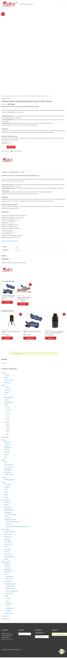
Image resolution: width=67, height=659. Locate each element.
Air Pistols (6, 375)
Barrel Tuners (7, 502)
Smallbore (8, 611)
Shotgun (6, 492)
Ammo (3, 385)
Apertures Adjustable (9, 531)
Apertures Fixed (8, 534)
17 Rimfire (6, 387)
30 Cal (7, 417)
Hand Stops (9, 524)
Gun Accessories (6, 500)
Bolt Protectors (8, 507)
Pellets (6, 405)
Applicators (7, 442)
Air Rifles (6, 377)
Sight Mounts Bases (9, 556)
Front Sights (7, 541)
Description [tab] (4, 172)
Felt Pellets (7, 449)
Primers (8, 432)
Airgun (7, 601)
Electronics (4, 477)
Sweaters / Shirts (8, 474)
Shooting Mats (8, 581)
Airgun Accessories (9, 380)
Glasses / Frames (8, 544)
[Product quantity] (4, 147)
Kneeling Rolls (7, 569)
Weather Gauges (8, 613)
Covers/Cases (7, 536)
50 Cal (7, 419)
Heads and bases (10, 588)
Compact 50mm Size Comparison (10, 241)
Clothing (4, 460)
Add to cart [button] (7, 302)
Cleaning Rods (7, 447)
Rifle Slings (7, 517)
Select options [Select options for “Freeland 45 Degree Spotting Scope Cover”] (30, 338)
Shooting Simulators (9, 479)
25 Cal (7, 414)
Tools (7, 434)
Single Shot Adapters (11, 514)
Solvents (6, 454)
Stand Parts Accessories (12, 591)
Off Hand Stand (8, 571)
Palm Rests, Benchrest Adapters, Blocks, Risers (17, 526)
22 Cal (7, 412)
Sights (5, 559)
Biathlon (6, 505)
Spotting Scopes (8, 593)
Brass (7, 424)
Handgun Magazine (9, 510)
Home (3, 96)
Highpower (8, 603)
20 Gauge (8, 409)
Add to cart (11, 147)
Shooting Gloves (8, 472)
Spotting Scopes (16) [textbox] (41, 637)
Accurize (8, 598)
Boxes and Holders (9, 397)
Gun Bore (6, 546)
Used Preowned (5, 619)
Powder (8, 429)
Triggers (6, 497)
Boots (5, 462)
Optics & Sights (5, 529)
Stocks (6, 494)
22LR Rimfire (7, 390)
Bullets (7, 427)
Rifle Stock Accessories (10, 519)
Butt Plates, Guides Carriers (12, 521)
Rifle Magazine (8, 512)
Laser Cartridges (8, 402)
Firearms (4, 482)
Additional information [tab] (14, 172)
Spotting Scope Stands (10, 584)
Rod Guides (7, 452)
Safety (5, 574)
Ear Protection (9, 576)
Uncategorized (5, 616)
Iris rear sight (7, 549)
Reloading (6, 422)
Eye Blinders (7, 539)
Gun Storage (7, 566)
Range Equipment (6, 562)
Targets (6, 596)
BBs (5, 395)
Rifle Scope (7, 551)
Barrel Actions (7, 484)
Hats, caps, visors (8, 467)
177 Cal (8, 407)
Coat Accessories (8, 464)
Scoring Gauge (9, 608)
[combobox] (42, 636)
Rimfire (6, 489)
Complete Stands (10, 586)
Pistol (7, 606)
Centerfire (6, 400)
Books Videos (5, 437)
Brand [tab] (22, 172)
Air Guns (4, 372)
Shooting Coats (8, 469)
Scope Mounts (8, 554)
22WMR (6, 392)
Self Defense (7, 382)
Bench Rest (7, 564)
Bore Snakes (7, 444)
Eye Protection (9, 579)
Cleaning (4, 440)
